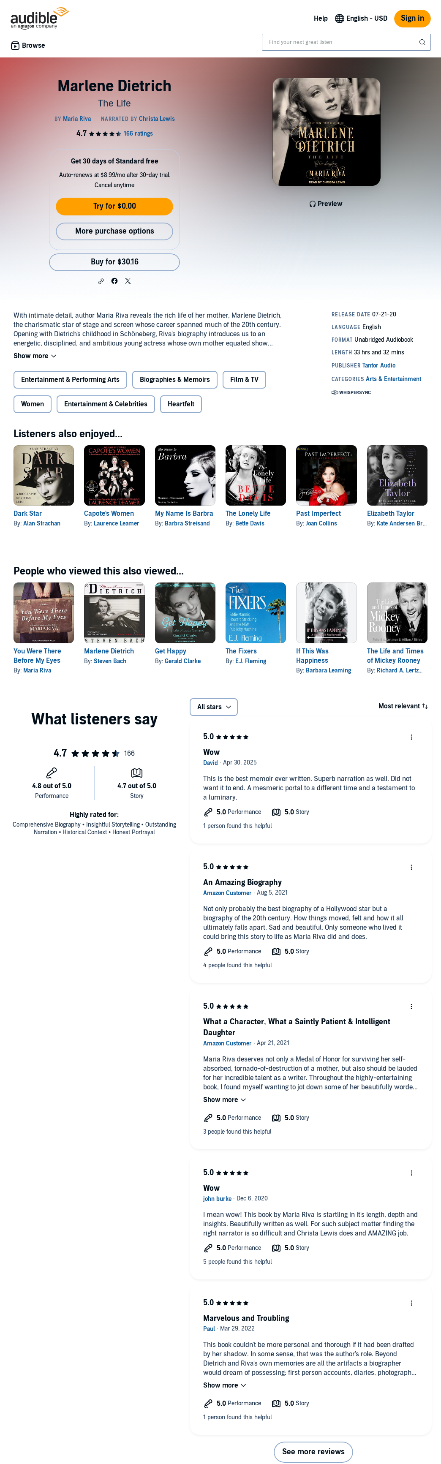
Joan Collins (321, 523)
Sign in (412, 18)
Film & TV (244, 380)
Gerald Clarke (183, 661)
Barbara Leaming (328, 670)
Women (32, 404)
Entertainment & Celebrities (105, 404)
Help (321, 18)
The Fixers (241, 651)
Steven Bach (110, 661)
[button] (101, 281)
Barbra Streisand (187, 523)
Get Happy (170, 651)
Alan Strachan (41, 523)
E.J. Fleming (250, 661)
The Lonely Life (248, 513)
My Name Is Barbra (184, 513)
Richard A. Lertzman (403, 670)
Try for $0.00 (114, 206)
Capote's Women (109, 513)
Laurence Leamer (116, 523)
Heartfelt (181, 404)
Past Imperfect (318, 513)
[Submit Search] (423, 42)
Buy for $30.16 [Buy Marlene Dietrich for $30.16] (115, 262)
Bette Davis (249, 523)
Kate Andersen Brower (406, 523)
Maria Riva (37, 670)
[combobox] (346, 42)
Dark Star (28, 513)
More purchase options (114, 231)
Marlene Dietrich (109, 651)
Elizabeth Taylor (390, 513)
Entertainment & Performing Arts (70, 380)
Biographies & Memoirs (175, 380)
